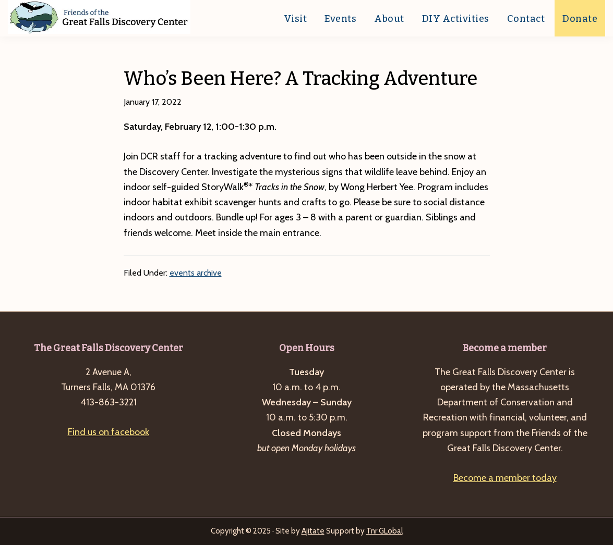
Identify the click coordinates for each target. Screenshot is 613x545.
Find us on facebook (108, 432)
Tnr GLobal (384, 531)
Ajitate (313, 531)
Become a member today (505, 478)
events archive (196, 273)
